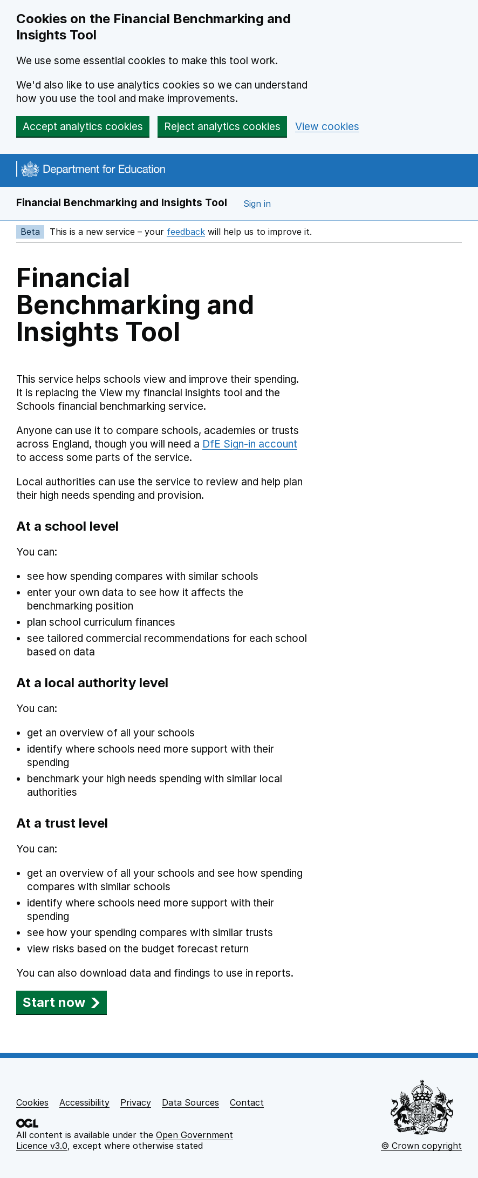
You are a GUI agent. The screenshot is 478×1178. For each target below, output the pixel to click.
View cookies (327, 126)
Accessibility (84, 1102)
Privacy (135, 1102)
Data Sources (190, 1102)
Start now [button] (61, 1002)
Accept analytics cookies (83, 126)
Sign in (257, 203)
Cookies (32, 1102)
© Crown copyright (421, 1145)
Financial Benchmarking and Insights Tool (121, 203)
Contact (247, 1102)
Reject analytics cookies (222, 126)
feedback (186, 231)
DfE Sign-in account (249, 444)
